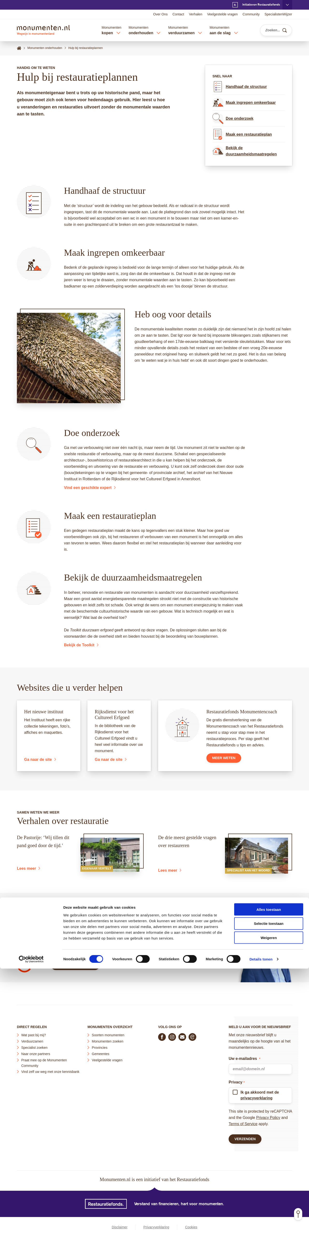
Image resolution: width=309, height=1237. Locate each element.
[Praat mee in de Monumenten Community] (192, 1035)
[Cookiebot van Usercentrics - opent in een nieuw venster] (31, 1227)
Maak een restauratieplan (242, 134)
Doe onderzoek (232, 118)
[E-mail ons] (182, 1035)
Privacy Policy (268, 1116)
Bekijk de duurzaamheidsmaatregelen (244, 151)
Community (251, 14)
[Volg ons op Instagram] (172, 1035)
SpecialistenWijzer (278, 14)
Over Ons (160, 14)
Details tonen (260, 1227)
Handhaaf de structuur (239, 86)
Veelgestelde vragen (222, 14)
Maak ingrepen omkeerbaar (244, 102)
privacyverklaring (256, 1096)
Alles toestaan (268, 1178)
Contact (178, 14)
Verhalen (195, 14)
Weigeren (268, 1206)
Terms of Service (243, 1122)
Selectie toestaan (269, 1192)
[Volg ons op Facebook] (162, 1035)
